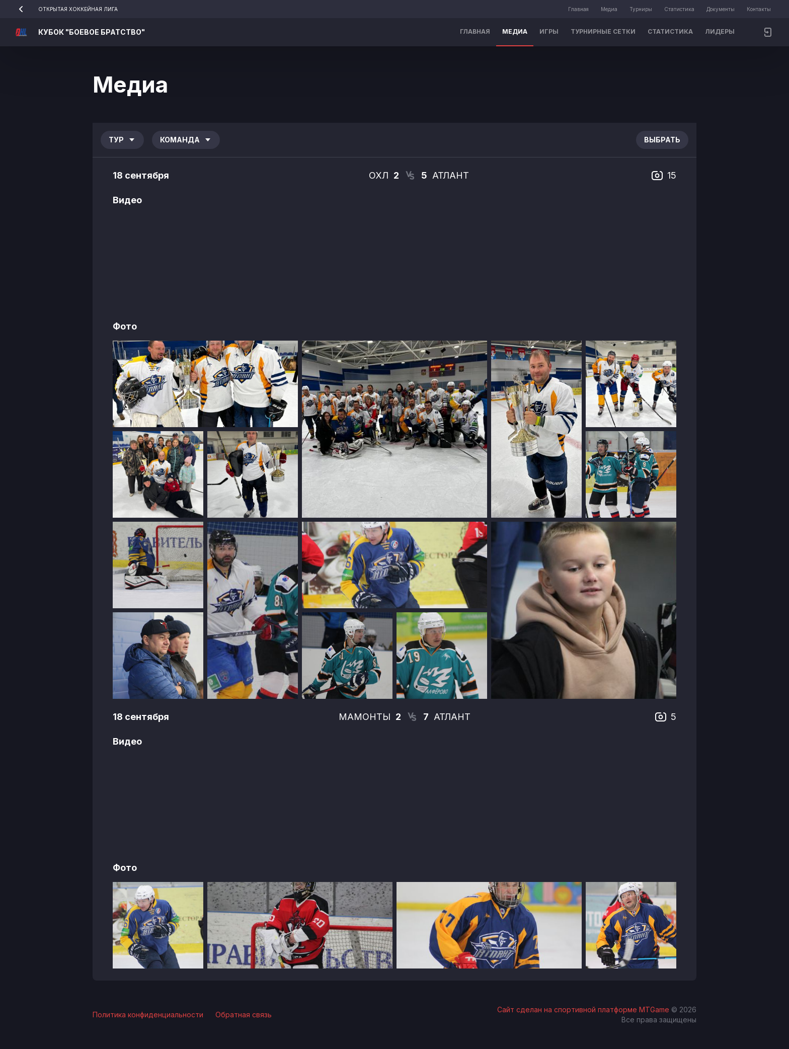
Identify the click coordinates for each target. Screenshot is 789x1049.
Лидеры (720, 31)
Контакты (759, 9)
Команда (186, 139)
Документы (720, 9)
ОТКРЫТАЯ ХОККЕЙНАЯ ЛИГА (65, 9)
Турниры (640, 9)
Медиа (609, 9)
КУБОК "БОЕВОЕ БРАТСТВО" (91, 32)
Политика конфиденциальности (148, 1014)
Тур (122, 139)
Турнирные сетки (603, 31)
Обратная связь (243, 1014)
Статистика (679, 9)
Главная (578, 9)
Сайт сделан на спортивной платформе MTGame (584, 1009)
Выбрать (662, 139)
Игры (549, 31)
